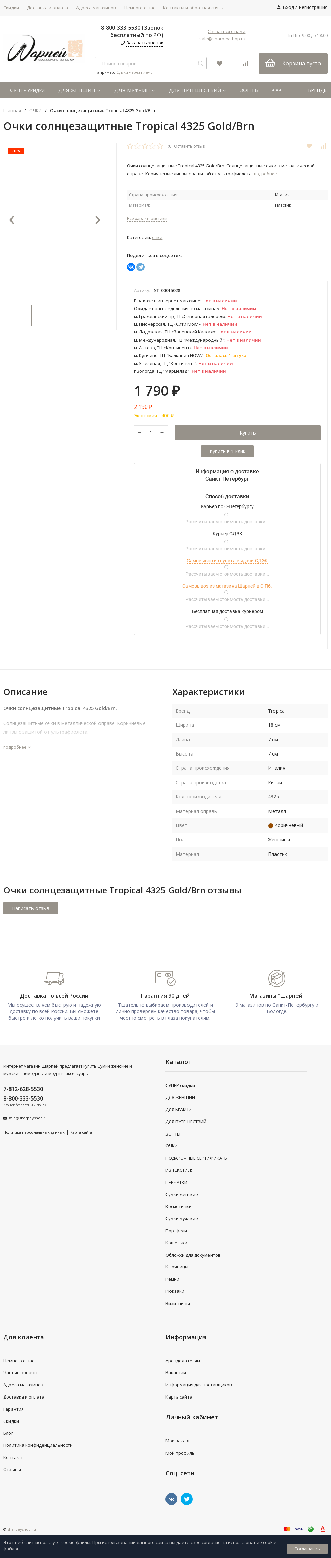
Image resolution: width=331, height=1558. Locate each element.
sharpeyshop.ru (21, 1529)
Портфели (176, 1231)
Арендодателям (183, 1361)
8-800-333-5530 (23, 1098)
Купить (248, 432)
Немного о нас (139, 8)
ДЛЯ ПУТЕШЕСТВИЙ (197, 89)
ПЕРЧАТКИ (176, 1182)
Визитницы (178, 1303)
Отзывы (12, 1469)
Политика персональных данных (34, 1132)
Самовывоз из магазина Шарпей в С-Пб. (227, 586)
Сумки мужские (182, 1218)
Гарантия (13, 1409)
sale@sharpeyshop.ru (222, 38)
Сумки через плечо (134, 72)
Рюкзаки (175, 1291)
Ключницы (177, 1267)
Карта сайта (81, 1132)
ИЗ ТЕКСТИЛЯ (180, 1170)
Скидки (11, 1421)
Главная (12, 110)
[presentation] (11, 220)
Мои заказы (179, 1441)
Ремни (172, 1279)
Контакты (14, 1457)
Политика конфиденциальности (38, 1445)
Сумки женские (182, 1194)
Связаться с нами (226, 31)
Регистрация (313, 7)
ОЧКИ (35, 110)
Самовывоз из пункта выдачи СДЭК (227, 560)
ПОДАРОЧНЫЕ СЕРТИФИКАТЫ (197, 1158)
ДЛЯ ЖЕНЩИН (79, 89)
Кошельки (176, 1243)
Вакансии (176, 1372)
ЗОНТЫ (249, 89)
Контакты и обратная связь (193, 8)
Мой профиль (180, 1453)
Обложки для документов (193, 1255)
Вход (288, 7)
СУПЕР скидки (27, 89)
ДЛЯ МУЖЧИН (134, 89)
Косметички (179, 1206)
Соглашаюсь (307, 1549)
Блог (8, 1433)
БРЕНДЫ (318, 90)
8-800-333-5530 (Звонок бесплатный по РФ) (132, 31)
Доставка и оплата (47, 8)
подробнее (17, 747)
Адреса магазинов (96, 8)
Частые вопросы (21, 1372)
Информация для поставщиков (199, 1385)
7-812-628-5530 (23, 1089)
